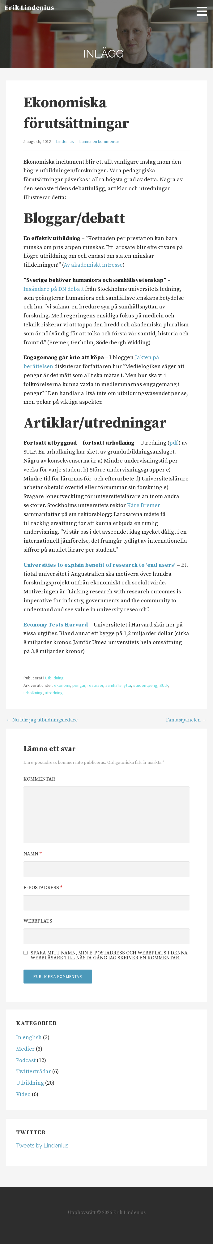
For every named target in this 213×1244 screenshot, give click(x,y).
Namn (32, 854)
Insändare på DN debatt (53, 289)
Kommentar (39, 779)
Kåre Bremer (143, 505)
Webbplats (37, 921)
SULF (164, 685)
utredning (54, 692)
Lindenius (65, 141)
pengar (78, 685)
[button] (204, 11)
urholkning (33, 692)
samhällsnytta (118, 685)
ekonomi (62, 685)
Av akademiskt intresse (93, 265)
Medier (25, 1048)
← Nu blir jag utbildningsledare (42, 720)
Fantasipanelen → (186, 720)
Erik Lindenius (29, 8)
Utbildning (54, 678)
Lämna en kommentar (99, 141)
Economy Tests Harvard (55, 624)
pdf (174, 442)
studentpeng (145, 685)
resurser (95, 685)
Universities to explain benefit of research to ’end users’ (99, 565)
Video (23, 1094)
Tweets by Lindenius (42, 1145)
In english (29, 1037)
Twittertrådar (33, 1071)
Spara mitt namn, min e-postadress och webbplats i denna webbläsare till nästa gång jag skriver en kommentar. (109, 955)
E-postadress (42, 888)
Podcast (26, 1060)
